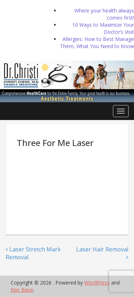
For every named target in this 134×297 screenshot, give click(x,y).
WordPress (97, 282)
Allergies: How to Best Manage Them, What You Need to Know (97, 43)
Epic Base (22, 289)
